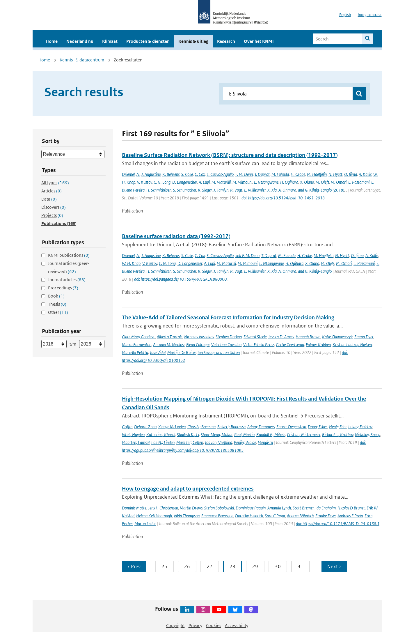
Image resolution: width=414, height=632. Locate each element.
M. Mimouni (242, 182)
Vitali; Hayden (133, 434)
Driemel (128, 174)
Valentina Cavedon (226, 344)
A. (138, 174)
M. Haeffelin (317, 174)
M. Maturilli (221, 182)
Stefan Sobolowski (219, 508)
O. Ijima (350, 174)
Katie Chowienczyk (337, 336)
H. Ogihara (289, 182)
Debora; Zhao (145, 426)
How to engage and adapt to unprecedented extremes (188, 488)
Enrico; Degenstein (291, 426)
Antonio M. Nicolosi (168, 344)
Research (226, 41)
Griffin (127, 426)
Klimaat (110, 41)
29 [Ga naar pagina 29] (255, 566)
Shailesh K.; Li (188, 434)
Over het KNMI (259, 41)
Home (52, 41)
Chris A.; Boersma (201, 426)
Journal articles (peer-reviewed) (68, 267)
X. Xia (272, 190)
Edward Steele (255, 336)
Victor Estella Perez (258, 344)
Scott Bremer (303, 508)
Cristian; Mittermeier (303, 434)
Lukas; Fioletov (360, 426)
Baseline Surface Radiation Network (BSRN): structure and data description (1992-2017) (230, 155)
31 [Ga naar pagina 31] (300, 566)
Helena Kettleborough (154, 515)
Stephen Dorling (229, 336)
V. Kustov (144, 182)
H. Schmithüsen (158, 190)
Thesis (57, 304)
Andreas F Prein (350, 515)
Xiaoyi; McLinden (172, 426)
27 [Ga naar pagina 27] (210, 566)
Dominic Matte (134, 508)
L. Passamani (358, 182)
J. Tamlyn (221, 190)
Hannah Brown (308, 336)
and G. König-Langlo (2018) (321, 190)
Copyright (175, 625)
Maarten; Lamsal (136, 442)
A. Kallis (365, 174)
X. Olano (307, 182)
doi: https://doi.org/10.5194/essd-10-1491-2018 (283, 198)
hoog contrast (370, 14)
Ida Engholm (325, 508)
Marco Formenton (136, 344)
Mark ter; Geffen (189, 442)
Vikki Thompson (187, 515)
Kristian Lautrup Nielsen (352, 344)
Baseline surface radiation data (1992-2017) (176, 236)
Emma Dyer (363, 336)
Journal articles (67, 279)
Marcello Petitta (135, 352)
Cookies (213, 625)
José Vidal (158, 352)
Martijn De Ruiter (181, 352)
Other (58, 312)
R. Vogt (236, 190)
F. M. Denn (244, 174)
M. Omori (339, 182)
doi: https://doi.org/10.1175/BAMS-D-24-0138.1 (337, 523)
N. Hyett (335, 174)
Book (56, 296)
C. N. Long (162, 182)
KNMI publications (69, 255)
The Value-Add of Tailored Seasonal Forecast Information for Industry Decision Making (228, 317)
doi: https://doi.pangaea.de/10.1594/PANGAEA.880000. (181, 279)
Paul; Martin (244, 434)
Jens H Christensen (163, 508)
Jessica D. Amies (281, 336)
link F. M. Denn (247, 255)
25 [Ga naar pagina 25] (164, 566)
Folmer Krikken (318, 344)
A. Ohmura (287, 190)
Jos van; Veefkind (218, 442)
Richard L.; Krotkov (337, 434)
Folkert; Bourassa (231, 426)
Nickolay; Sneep (367, 434)
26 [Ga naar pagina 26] (187, 566)
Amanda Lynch (279, 508)
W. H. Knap (131, 263)
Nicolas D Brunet (351, 508)
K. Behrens (171, 174)
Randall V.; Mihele (270, 434)
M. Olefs (322, 182)
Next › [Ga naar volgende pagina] (334, 566)
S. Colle (187, 174)
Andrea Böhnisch (300, 515)
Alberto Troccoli (169, 336)
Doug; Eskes (317, 426)
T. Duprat (262, 174)
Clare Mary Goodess (138, 336)
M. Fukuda (280, 174)
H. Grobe (298, 174)
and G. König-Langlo (315, 271)
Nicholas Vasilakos (199, 336)
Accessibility (236, 625)
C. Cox (200, 174)
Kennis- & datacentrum (82, 60)
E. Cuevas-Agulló (220, 174)
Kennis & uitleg (193, 41)
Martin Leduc (145, 523)
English (345, 14)
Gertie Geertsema (290, 344)
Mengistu (265, 442)
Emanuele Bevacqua (217, 515)
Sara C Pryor (275, 515)
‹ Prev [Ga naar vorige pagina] (134, 566)
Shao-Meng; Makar (216, 434)
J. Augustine (151, 174)
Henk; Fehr (338, 426)
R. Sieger (205, 190)
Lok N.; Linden (163, 442)
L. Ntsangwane (266, 182)
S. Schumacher (184, 190)
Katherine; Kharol (160, 434)
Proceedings (63, 288)
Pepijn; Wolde (245, 442)
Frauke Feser (325, 515)
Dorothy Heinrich (249, 515)
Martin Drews (191, 508)
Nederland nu (79, 41)
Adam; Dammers (261, 426)
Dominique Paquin (251, 508)
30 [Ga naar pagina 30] (278, 566)
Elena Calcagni (197, 344)
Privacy (195, 625)
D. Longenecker (184, 182)
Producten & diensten (148, 41)
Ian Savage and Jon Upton (219, 352)
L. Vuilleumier (255, 190)
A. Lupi (204, 182)
